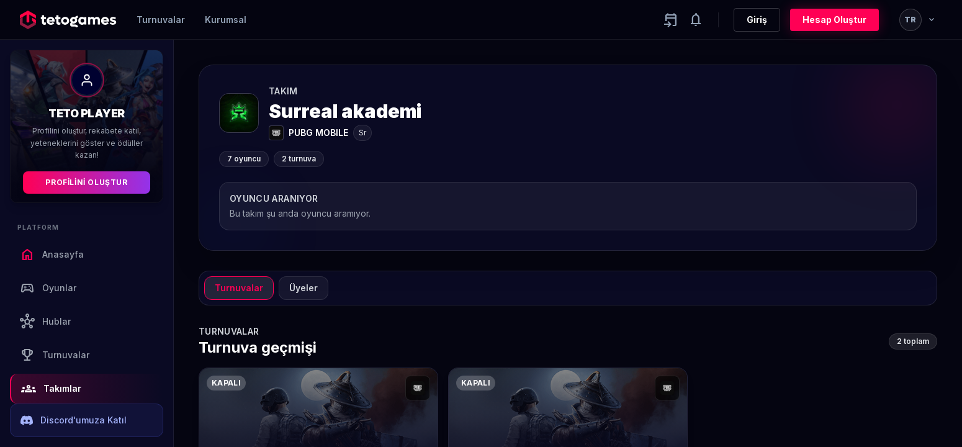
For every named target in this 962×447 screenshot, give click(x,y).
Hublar (45, 321)
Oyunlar (48, 288)
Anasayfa (52, 254)
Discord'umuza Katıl (73, 420)
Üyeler (303, 287)
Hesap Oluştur (834, 19)
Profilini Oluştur (86, 182)
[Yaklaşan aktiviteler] (670, 19)
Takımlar (51, 388)
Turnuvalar (161, 19)
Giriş (757, 19)
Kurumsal (225, 19)
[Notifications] (695, 19)
